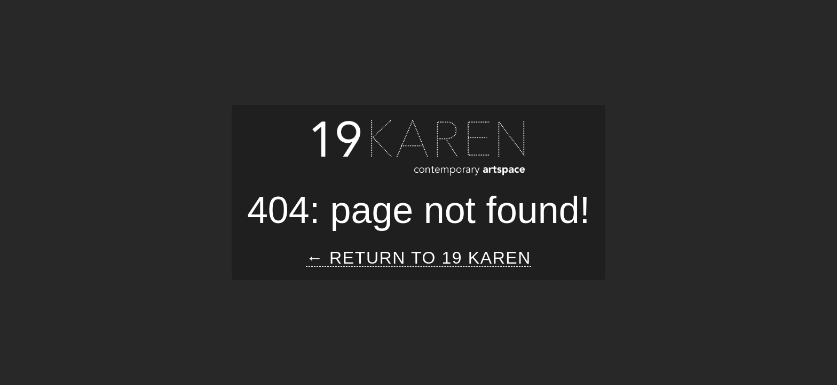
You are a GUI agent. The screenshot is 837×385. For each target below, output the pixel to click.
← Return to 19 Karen (418, 258)
